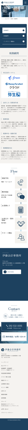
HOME (2, 18)
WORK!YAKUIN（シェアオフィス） (10, 406)
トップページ (4, 362)
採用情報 (3, 398)
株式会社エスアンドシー (7, 404)
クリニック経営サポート (7, 370)
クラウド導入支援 (6, 377)
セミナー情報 (4, 387)
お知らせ (3, 391)
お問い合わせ (4, 409)
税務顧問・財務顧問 (6, 368)
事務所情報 (4, 394)
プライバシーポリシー (7, 412)
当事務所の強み (5, 384)
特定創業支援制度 (6, 373)
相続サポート (4, 380)
